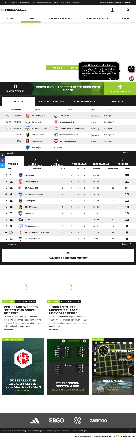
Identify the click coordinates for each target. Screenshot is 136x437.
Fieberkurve (79, 161)
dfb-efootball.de (25, 2)
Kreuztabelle (101, 161)
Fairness (123, 161)
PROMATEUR (6, 2)
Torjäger (117, 101)
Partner (55, 2)
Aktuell (18, 101)
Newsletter (75, 2)
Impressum (5, 431)
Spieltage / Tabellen (51, 101)
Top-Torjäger (79, 68)
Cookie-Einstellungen (80, 431)
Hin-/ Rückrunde (35, 162)
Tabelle (57, 68)
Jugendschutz (49, 431)
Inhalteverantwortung (63, 431)
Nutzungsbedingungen (35, 431)
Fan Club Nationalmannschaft (41, 2)
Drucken (126, 153)
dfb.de (15, 2)
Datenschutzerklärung (19, 431)
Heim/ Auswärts (57, 162)
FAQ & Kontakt (65, 2)
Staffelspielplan (84, 101)
